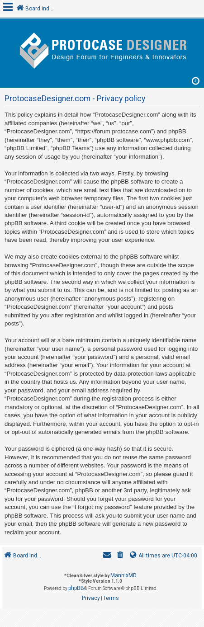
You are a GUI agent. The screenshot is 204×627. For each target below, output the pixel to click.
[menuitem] (120, 556)
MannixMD (123, 575)
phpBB (76, 588)
